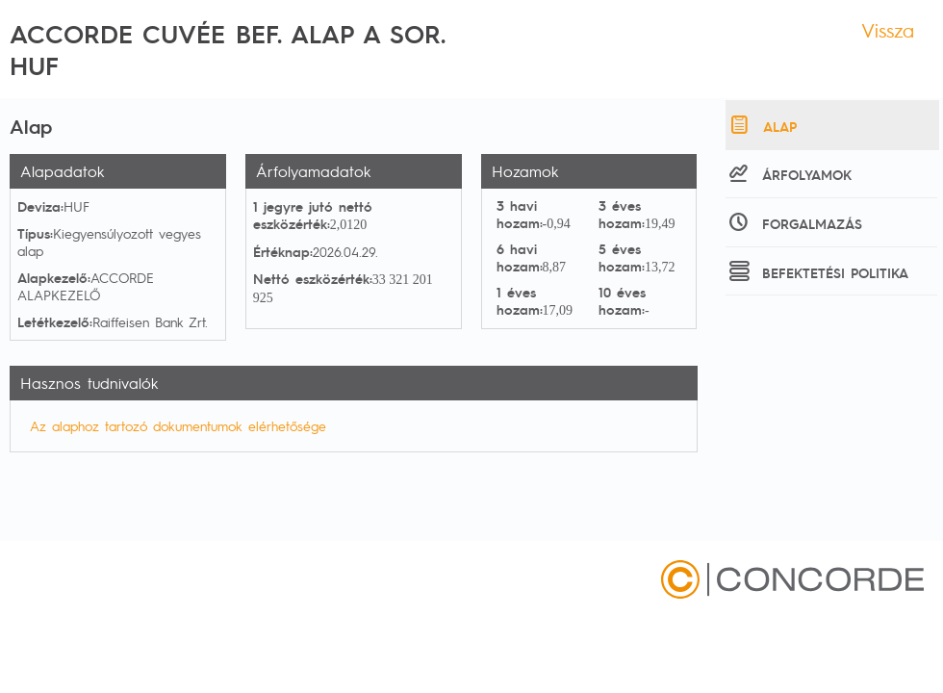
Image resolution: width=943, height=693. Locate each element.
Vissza (887, 29)
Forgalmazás (794, 221)
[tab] (833, 125)
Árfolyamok (789, 172)
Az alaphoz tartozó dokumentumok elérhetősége (178, 425)
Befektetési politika (817, 270)
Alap (761, 124)
